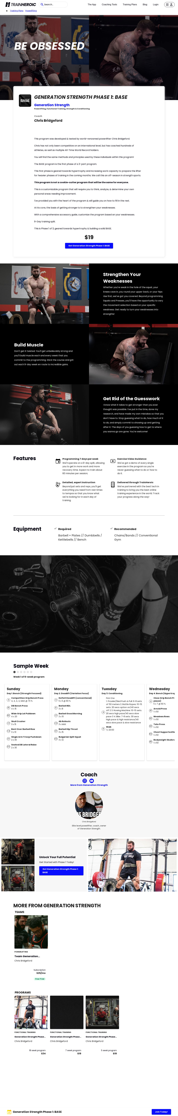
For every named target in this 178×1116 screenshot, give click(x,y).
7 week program (73, 1050)
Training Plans (130, 4)
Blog (145, 4)
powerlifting (31, 10)
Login (155, 4)
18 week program (37, 1050)
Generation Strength (52, 105)
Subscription (40, 970)
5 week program (109, 1050)
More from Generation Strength (89, 785)
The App (92, 4)
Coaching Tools (109, 4)
